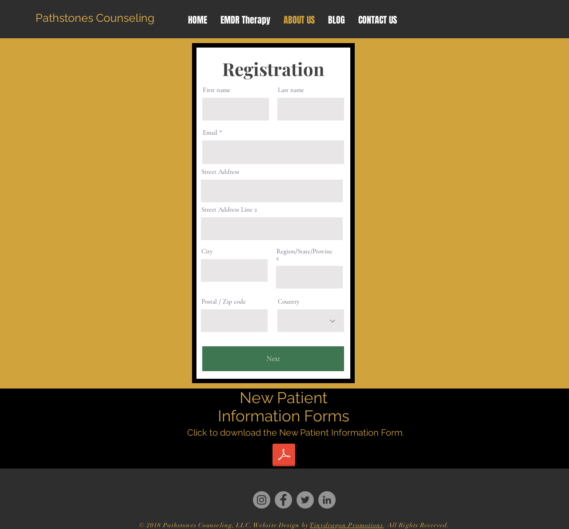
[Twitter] (305, 500)
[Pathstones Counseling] (95, 18)
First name (216, 90)
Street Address (220, 171)
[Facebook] (283, 500)
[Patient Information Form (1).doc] (283, 456)
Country (289, 301)
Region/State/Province (304, 254)
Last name (291, 90)
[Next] (273, 358)
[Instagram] (261, 500)
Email (210, 132)
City (207, 251)
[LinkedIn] (327, 500)
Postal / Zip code (223, 301)
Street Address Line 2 (229, 209)
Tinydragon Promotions (347, 525)
